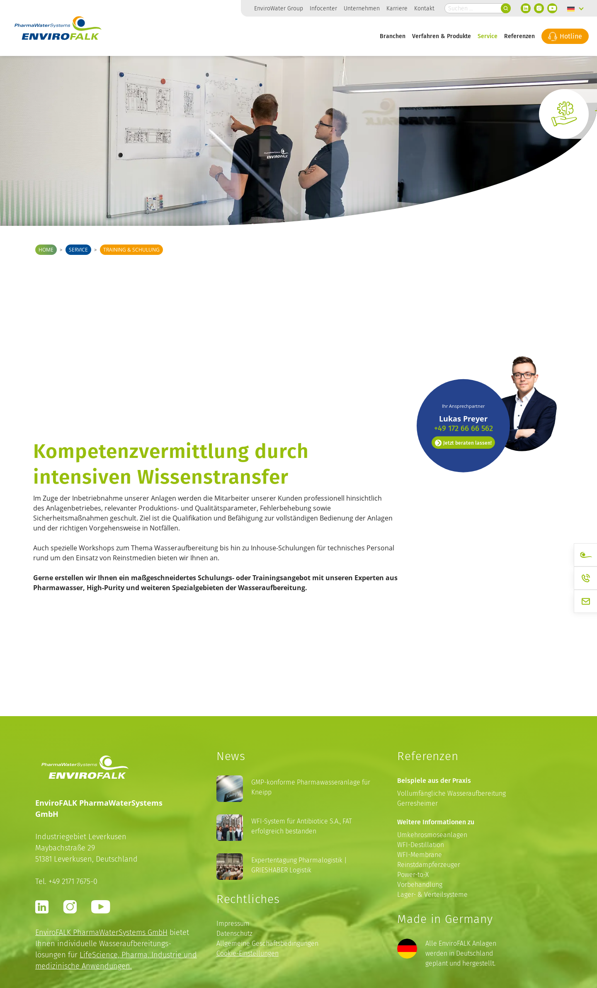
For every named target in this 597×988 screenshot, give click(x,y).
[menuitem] (575, 8)
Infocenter (323, 8)
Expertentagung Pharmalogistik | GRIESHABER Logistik (299, 865)
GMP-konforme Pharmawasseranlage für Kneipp (310, 787)
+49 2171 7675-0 (73, 881)
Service (488, 35)
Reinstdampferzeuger (428, 864)
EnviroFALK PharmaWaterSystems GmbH (101, 932)
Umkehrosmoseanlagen (432, 835)
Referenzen (519, 35)
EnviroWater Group (278, 8)
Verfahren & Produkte (441, 35)
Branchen (392, 35)
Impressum (233, 923)
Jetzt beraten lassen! (463, 391)
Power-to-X (413, 874)
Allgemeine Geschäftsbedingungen (267, 943)
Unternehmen (362, 8)
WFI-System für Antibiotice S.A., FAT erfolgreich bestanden (301, 826)
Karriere (397, 8)
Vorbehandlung (419, 884)
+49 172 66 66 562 (463, 376)
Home (46, 249)
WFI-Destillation (420, 845)
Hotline (565, 36)
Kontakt (424, 8)
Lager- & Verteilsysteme (432, 894)
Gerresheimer (417, 803)
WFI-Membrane (419, 855)
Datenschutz (234, 933)
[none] (575, 8)
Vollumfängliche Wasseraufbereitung (451, 793)
